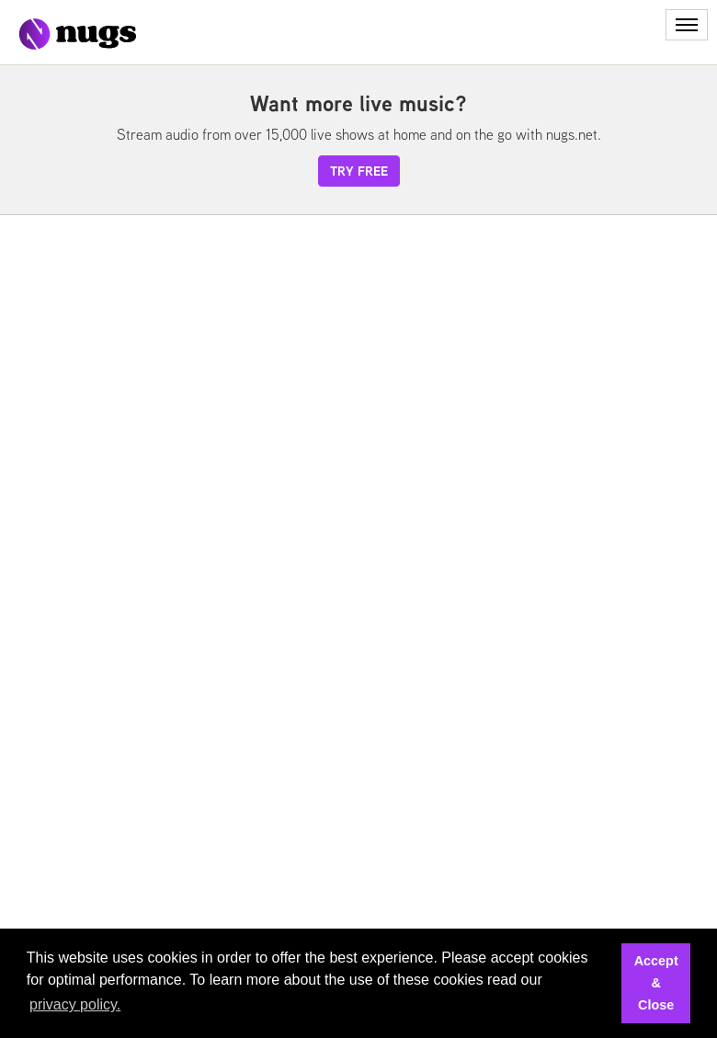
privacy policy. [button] (74, 1004)
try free (359, 171)
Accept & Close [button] (656, 982)
